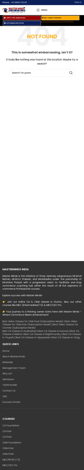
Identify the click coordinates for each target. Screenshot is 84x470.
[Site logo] (13, 9)
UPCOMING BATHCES (14, 23)
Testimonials (9, 385)
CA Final (6, 436)
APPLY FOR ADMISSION (14, 18)
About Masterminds (13, 356)
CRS (4, 396)
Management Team (14, 368)
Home (5, 351)
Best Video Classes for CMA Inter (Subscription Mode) (39, 323)
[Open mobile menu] (42, 10)
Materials (7, 362)
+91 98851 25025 (18, 2)
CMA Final (7, 454)
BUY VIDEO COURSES (51, 18)
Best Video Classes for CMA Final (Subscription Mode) (32, 321)
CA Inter (7, 431)
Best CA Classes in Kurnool (53, 331)
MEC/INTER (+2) (11, 459)
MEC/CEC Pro (10, 465)
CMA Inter (8, 448)
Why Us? (7, 373)
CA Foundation (10, 425)
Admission (8, 379)
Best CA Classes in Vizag (66, 337)
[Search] (42, 73)
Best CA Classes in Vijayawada (33, 337)
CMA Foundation (11, 442)
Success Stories (11, 402)
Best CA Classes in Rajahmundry (42, 334)
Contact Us (8, 390)
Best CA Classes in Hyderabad (19, 331)
